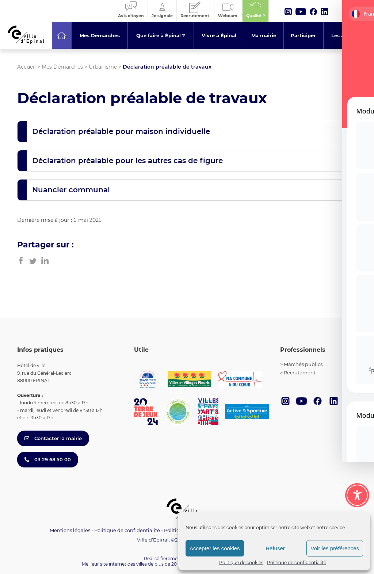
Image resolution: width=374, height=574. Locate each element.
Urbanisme (103, 66)
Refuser (275, 548)
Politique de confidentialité (296, 562)
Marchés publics (303, 364)
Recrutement (300, 372)
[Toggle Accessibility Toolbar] (357, 495)
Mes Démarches (62, 66)
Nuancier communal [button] (71, 189)
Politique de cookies (241, 562)
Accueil (26, 66)
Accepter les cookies (215, 548)
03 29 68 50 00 (47, 459)
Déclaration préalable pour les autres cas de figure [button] (127, 160)
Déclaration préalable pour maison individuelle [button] (121, 131)
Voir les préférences (334, 548)
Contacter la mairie (53, 438)
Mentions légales (70, 530)
